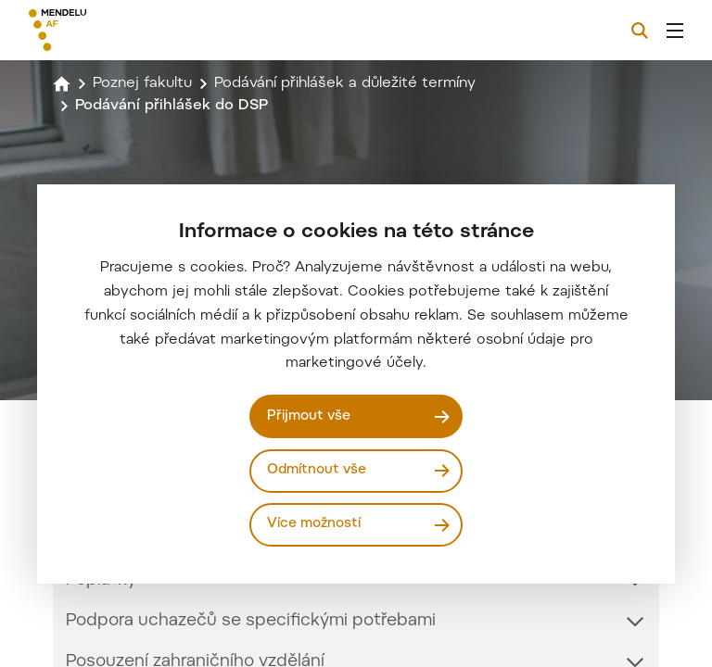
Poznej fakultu (142, 83)
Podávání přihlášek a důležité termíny (345, 83)
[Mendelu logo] (127, 30)
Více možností (314, 524)
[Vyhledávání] (639, 30)
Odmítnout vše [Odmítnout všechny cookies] (316, 470)
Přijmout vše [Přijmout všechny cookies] (308, 416)
